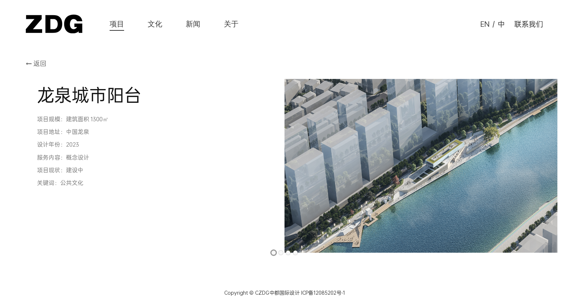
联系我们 (528, 24)
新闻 (193, 24)
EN (485, 24)
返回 (36, 63)
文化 (155, 24)
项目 (117, 24)
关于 (231, 24)
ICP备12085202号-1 (322, 292)
